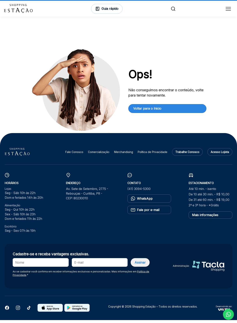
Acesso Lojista (220, 155)
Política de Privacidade (152, 155)
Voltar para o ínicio (147, 111)
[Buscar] (173, 10)
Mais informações (205, 218)
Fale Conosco (74, 155)
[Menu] (227, 10)
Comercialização (98, 155)
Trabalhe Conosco (187, 155)
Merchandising (123, 155)
